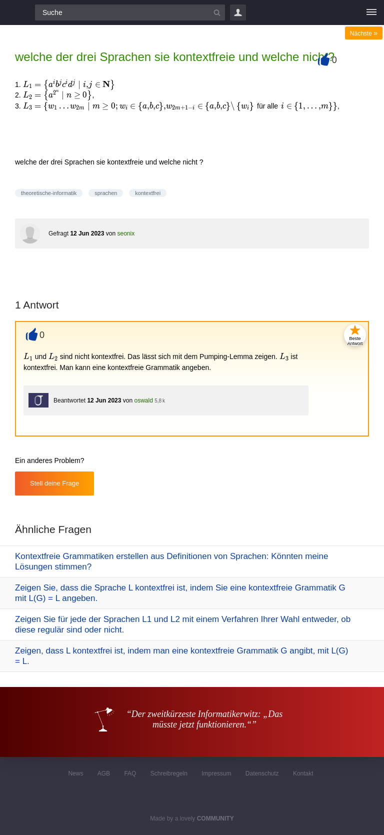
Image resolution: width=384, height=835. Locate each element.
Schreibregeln (169, 773)
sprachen (105, 193)
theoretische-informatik (48, 193)
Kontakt (303, 773)
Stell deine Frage (54, 483)
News (75, 773)
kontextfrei (147, 193)
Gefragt (58, 233)
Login (238, 12)
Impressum (216, 773)
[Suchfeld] (130, 12)
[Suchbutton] (217, 12)
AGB (104, 773)
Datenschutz (262, 773)
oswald (143, 400)
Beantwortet (70, 400)
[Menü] (372, 13)
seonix (125, 233)
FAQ (130, 773)
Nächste (364, 33)
